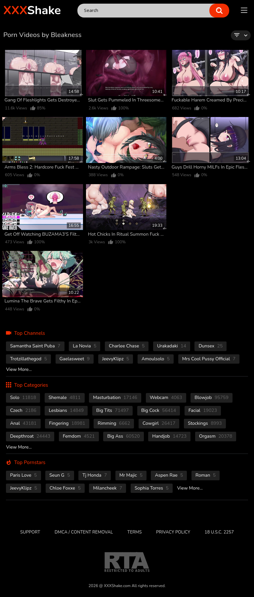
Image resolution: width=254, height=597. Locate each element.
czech (23, 410)
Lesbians (66, 410)
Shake (32, 10)
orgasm (215, 436)
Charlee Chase (127, 346)
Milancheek (107, 488)
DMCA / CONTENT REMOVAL (84, 532)
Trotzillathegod (28, 359)
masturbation (115, 397)
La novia (84, 346)
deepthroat (30, 436)
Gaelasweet (75, 359)
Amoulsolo (156, 359)
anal (23, 423)
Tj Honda (94, 475)
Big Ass (123, 436)
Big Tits (112, 410)
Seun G (59, 475)
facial (203, 410)
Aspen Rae (169, 475)
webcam (166, 397)
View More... (19, 369)
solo (23, 397)
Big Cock (158, 410)
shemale (65, 397)
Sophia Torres (152, 488)
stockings (205, 423)
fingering (67, 423)
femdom (79, 436)
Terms (134, 532)
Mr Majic (131, 475)
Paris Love (23, 475)
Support (30, 532)
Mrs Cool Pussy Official (208, 359)
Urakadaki (171, 346)
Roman (205, 475)
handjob (169, 436)
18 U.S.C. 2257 (219, 532)
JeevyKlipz (115, 359)
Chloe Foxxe (65, 488)
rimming (114, 423)
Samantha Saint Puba (35, 346)
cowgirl (159, 423)
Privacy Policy (173, 532)
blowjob (211, 397)
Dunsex (210, 346)
